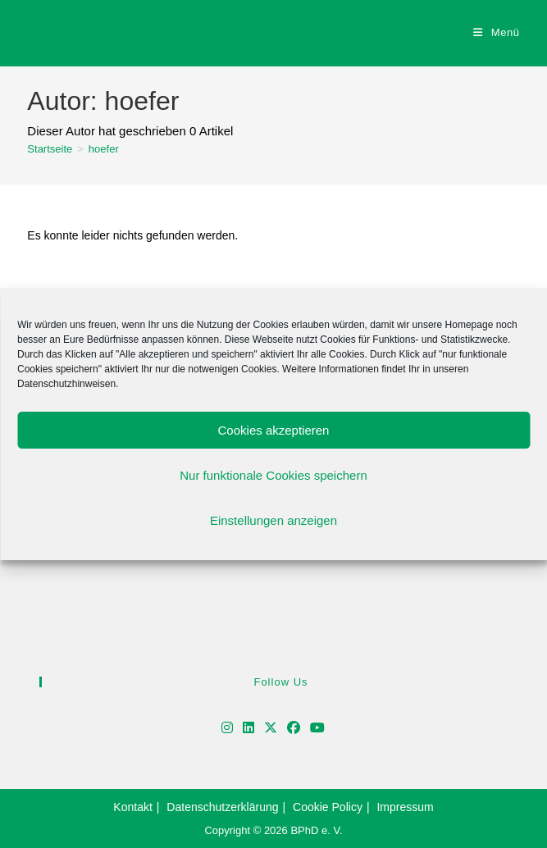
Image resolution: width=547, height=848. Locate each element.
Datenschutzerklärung (222, 807)
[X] (270, 729)
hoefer (104, 149)
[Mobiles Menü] (496, 32)
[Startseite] (49, 149)
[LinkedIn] (248, 729)
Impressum (404, 807)
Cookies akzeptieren (274, 430)
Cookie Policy (327, 807)
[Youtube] (317, 729)
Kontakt (132, 807)
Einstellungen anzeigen (273, 520)
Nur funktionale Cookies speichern (273, 475)
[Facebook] (293, 729)
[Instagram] (227, 729)
